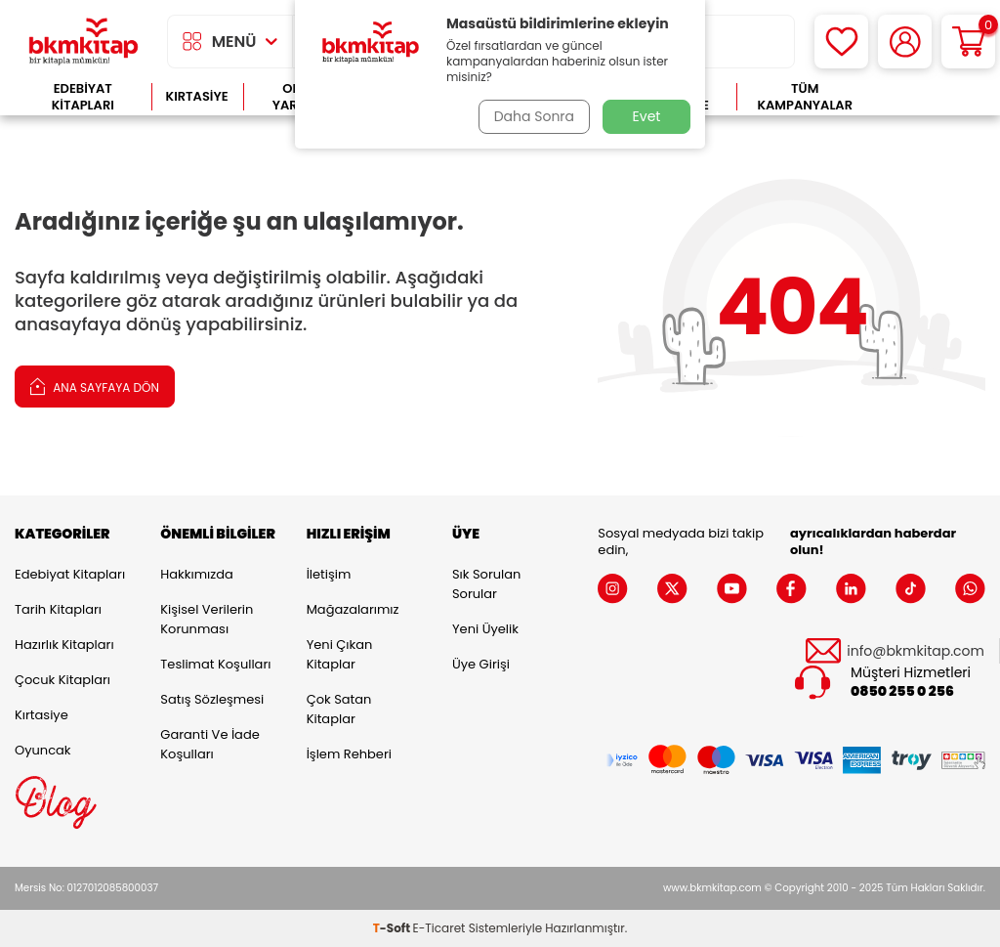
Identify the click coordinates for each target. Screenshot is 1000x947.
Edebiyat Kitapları (83, 97)
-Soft (393, 928)
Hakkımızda (196, 574)
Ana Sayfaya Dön (94, 385)
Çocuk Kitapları (62, 679)
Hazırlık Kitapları (64, 644)
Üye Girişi (481, 664)
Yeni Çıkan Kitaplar (340, 654)
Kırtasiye (197, 96)
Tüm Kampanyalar (805, 97)
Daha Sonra (532, 116)
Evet (647, 116)
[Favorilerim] (841, 41)
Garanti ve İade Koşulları (209, 744)
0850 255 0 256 (902, 691)
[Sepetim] (968, 41)
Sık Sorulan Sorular (486, 584)
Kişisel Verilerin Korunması (206, 619)
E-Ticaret (439, 928)
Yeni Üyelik (485, 629)
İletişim (329, 574)
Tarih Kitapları (58, 609)
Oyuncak (43, 750)
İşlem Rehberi (349, 754)
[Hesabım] (905, 41)
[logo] (83, 41)
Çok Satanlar (929, 97)
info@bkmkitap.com (915, 651)
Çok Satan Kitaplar (339, 709)
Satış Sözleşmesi (212, 699)
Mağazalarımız (353, 609)
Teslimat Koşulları (215, 664)
